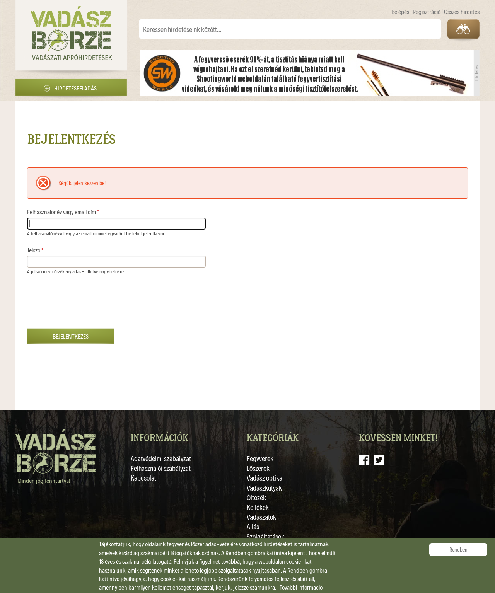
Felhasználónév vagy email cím (63, 211)
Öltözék (256, 497)
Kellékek (258, 507)
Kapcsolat (143, 478)
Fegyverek (260, 458)
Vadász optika (264, 478)
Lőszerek (258, 468)
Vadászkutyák (264, 488)
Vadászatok (261, 517)
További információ (301, 587)
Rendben (458, 549)
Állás (253, 526)
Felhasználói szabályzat (161, 468)
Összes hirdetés (462, 11)
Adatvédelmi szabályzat (161, 458)
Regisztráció (427, 11)
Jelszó (35, 250)
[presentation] (86, 305)
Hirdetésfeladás (75, 88)
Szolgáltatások (265, 536)
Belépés (400, 11)
